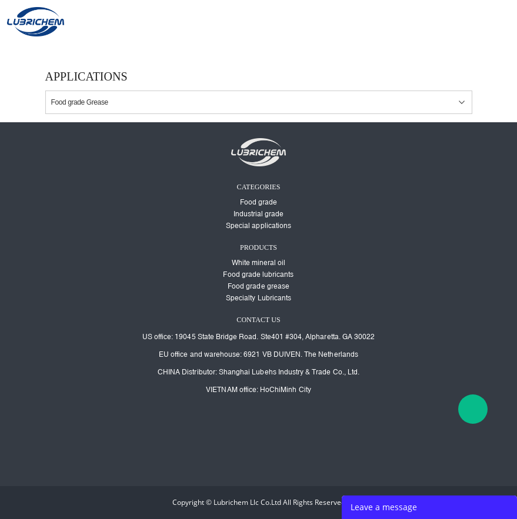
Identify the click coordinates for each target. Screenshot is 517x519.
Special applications (258, 226)
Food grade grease (258, 286)
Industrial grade (259, 214)
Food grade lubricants (258, 274)
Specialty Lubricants (258, 298)
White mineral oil (259, 263)
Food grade (259, 202)
